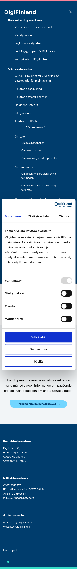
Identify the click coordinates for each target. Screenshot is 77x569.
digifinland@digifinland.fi (17, 522)
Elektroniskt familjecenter (31, 97)
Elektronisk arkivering (28, 89)
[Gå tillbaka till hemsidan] (19, 12)
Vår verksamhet (21, 69)
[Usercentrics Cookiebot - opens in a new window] (54, 204)
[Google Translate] (70, 11)
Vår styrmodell (24, 35)
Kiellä (38, 361)
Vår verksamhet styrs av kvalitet (35, 27)
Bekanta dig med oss (25, 20)
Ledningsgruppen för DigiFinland (35, 51)
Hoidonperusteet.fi (27, 105)
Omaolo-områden (31, 150)
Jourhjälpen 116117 (26, 121)
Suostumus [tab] (13, 216)
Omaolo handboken (32, 143)
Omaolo (20, 137)
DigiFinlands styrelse (28, 43)
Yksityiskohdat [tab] (39, 216)
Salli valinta (38, 349)
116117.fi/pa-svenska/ (33, 127)
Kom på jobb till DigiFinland (31, 59)
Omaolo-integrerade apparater (39, 158)
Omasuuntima (24, 168)
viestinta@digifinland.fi (16, 526)
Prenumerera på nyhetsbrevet (36, 404)
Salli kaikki (38, 337)
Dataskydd (10, 550)
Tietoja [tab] (64, 216)
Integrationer (23, 113)
